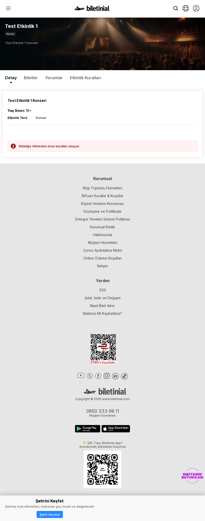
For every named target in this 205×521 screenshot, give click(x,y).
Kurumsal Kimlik (102, 227)
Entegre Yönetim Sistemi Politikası (102, 219)
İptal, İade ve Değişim (103, 298)
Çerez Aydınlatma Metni (102, 250)
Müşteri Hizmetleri (102, 242)
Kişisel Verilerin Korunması (102, 203)
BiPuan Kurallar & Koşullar (102, 196)
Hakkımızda (102, 235)
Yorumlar (54, 77)
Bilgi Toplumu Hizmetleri (102, 188)
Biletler (31, 77)
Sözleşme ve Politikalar (102, 211)
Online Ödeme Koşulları (102, 258)
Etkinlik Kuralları (85, 77)
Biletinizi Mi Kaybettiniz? (102, 313)
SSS (102, 290)
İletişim (102, 266)
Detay (11, 77)
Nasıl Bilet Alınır (102, 305)
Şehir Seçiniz (50, 514)
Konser (10, 33)
